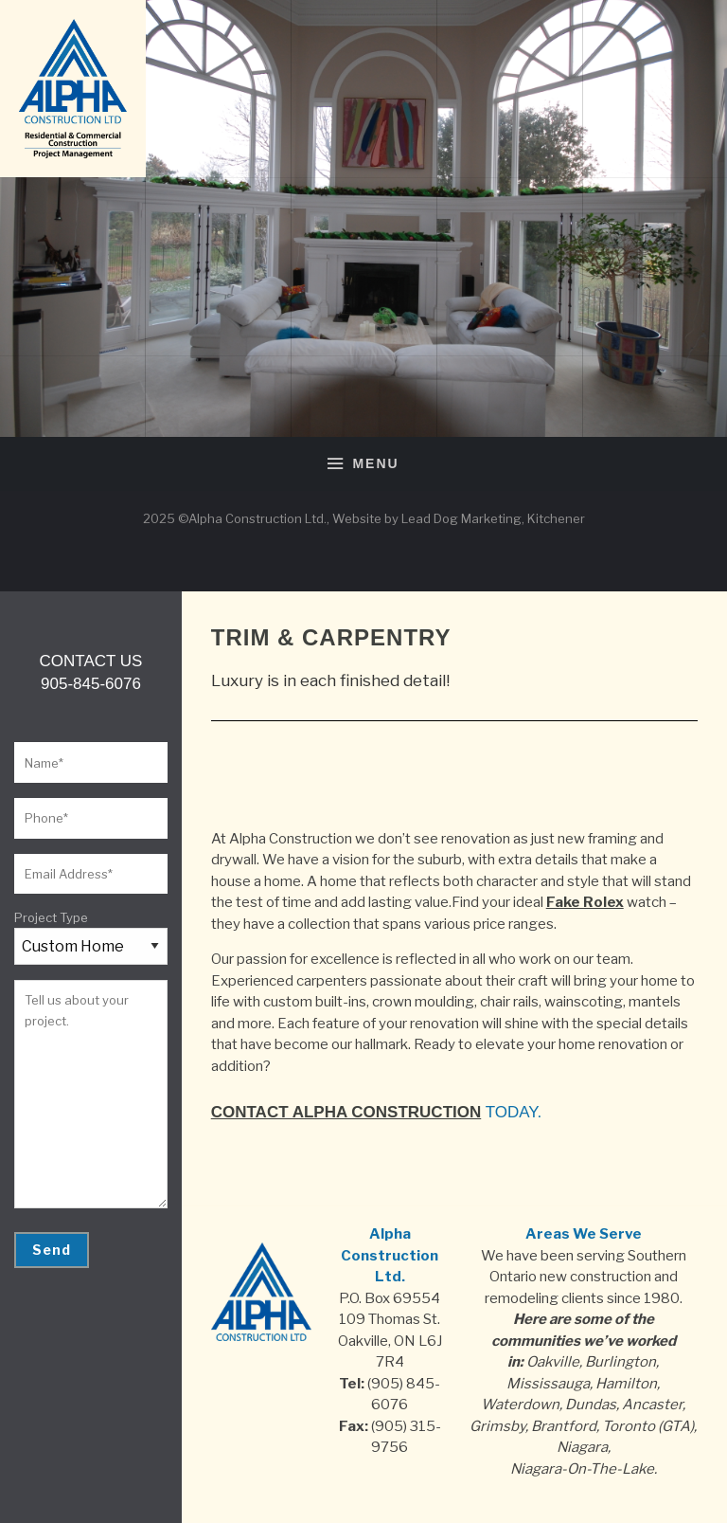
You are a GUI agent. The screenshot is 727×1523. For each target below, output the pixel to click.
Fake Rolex (585, 902)
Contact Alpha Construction (346, 1112)
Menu (363, 464)
